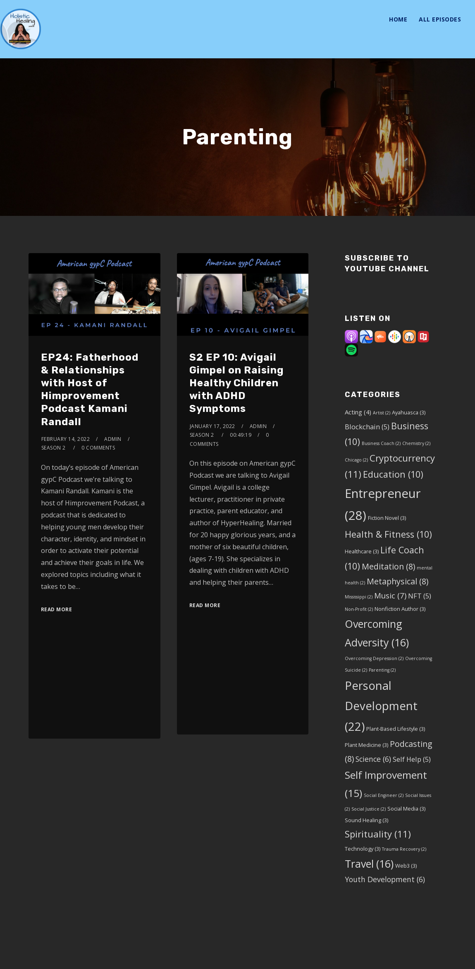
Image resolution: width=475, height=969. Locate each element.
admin (113, 439)
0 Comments (98, 447)
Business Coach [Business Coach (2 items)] (381, 443)
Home (398, 19)
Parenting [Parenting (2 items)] (382, 670)
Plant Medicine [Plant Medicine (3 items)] (366, 745)
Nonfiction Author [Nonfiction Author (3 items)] (400, 609)
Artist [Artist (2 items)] (381, 413)
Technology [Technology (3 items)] (362, 848)
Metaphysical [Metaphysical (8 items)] (397, 581)
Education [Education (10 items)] (393, 474)
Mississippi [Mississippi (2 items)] (358, 597)
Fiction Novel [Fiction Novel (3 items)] (387, 518)
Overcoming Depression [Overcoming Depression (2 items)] (374, 658)
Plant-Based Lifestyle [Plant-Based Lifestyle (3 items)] (395, 728)
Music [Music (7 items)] (390, 595)
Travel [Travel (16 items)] (369, 864)
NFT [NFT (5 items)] (419, 596)
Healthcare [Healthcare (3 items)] (362, 551)
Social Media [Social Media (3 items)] (406, 808)
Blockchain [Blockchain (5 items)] (367, 426)
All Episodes (440, 19)
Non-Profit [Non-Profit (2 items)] (359, 609)
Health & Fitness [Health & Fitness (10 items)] (388, 534)
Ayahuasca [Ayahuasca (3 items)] (408, 412)
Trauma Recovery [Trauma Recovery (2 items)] (404, 849)
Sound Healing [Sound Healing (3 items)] (366, 820)
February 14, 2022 (65, 439)
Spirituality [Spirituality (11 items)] (378, 834)
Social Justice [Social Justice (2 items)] (368, 809)
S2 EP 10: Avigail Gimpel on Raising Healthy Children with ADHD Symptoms (236, 383)
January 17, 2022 (212, 426)
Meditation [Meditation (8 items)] (388, 566)
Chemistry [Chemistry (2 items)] (416, 443)
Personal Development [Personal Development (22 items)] (381, 706)
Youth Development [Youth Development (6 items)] (385, 879)
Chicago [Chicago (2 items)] (356, 460)
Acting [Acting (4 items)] (358, 412)
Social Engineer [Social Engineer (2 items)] (383, 795)
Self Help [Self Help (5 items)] (412, 759)
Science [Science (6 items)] (373, 759)
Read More (56, 609)
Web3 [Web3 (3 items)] (406, 865)
